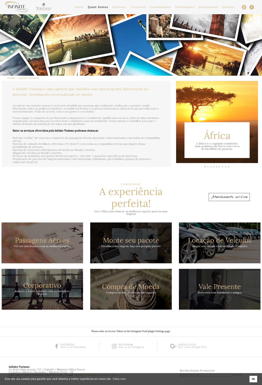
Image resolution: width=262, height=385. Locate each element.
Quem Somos (98, 7)
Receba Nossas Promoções (197, 370)
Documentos (208, 7)
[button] (213, 166)
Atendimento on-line (229, 197)
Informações (184, 7)
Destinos (119, 7)
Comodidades (160, 7)
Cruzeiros (138, 7)
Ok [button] (253, 379)
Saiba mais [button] (119, 378)
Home (79, 7)
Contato (228, 7)
